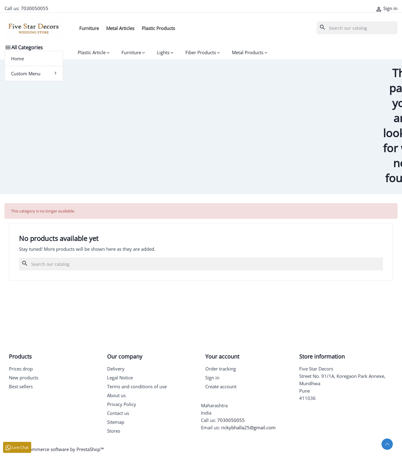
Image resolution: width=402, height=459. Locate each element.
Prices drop (21, 369)
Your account (222, 356)
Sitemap (115, 422)
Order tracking (220, 369)
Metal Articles (120, 28)
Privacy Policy (121, 404)
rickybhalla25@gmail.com (248, 427)
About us (116, 395)
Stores (113, 431)
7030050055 (34, 8)
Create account (220, 386)
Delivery (116, 369)
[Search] (357, 27)
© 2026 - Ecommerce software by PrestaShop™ (54, 449)
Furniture (89, 28)
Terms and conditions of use (137, 386)
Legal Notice (120, 377)
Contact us (118, 413)
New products (23, 377)
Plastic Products (158, 28)
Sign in (212, 377)
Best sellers (21, 386)
